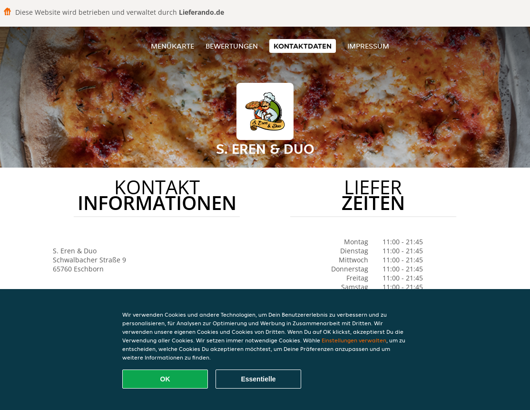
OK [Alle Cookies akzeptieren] (165, 379)
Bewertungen (232, 46)
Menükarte (172, 46)
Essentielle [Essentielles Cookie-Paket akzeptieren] (258, 379)
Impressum (368, 46)
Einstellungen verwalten (354, 340)
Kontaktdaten (303, 46)
